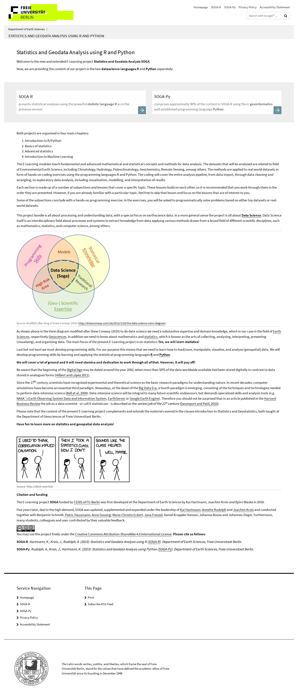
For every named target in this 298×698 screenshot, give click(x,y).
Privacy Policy (248, 7)
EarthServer (116, 398)
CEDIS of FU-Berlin (87, 502)
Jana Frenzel (153, 515)
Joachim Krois (243, 509)
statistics (150, 336)
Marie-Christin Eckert (127, 515)
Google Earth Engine (144, 398)
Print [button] (91, 597)
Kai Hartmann (190, 509)
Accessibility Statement (275, 7)
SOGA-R (216, 7)
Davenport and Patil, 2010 (199, 403)
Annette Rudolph (214, 509)
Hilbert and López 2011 (72, 375)
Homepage (201, 7)
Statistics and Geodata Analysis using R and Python (56, 35)
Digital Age (74, 369)
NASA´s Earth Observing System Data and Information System (61, 398)
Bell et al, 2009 (77, 393)
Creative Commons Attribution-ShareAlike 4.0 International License (123, 534)
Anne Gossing (101, 515)
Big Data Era (148, 388)
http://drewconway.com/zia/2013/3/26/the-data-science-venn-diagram (121, 323)
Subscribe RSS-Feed (100, 604)
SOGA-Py (230, 7)
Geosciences (57, 336)
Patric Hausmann (77, 515)
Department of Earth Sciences (27, 29)
